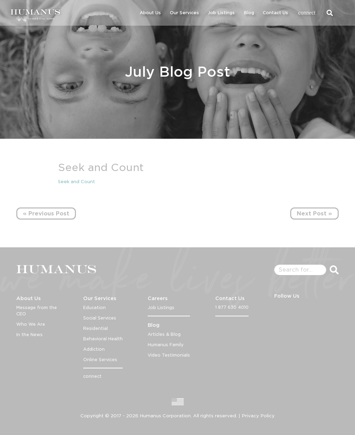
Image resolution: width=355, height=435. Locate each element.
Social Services (99, 318)
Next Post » (314, 213)
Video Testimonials (169, 355)
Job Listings (221, 12)
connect (306, 13)
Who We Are (30, 324)
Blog (249, 12)
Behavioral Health (103, 338)
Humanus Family (166, 344)
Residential (95, 328)
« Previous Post (46, 213)
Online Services (100, 359)
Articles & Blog (164, 334)
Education (94, 307)
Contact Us (275, 12)
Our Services (184, 12)
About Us (150, 12)
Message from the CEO (36, 310)
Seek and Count (76, 181)
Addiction (94, 349)
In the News (29, 334)
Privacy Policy (258, 415)
